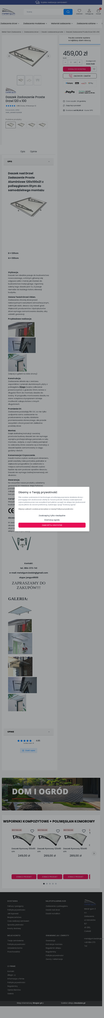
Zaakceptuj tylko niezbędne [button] (52, 515)
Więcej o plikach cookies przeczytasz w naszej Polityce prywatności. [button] (46, 509)
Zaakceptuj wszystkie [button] (52, 525)
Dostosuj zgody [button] (52, 519)
